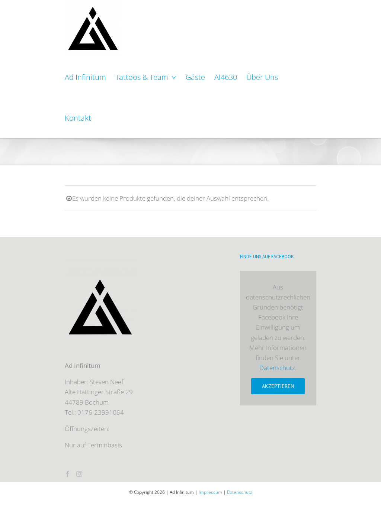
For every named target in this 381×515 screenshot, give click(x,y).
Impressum (210, 492)
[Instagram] (79, 474)
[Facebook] (68, 474)
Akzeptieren (278, 386)
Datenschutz (277, 367)
